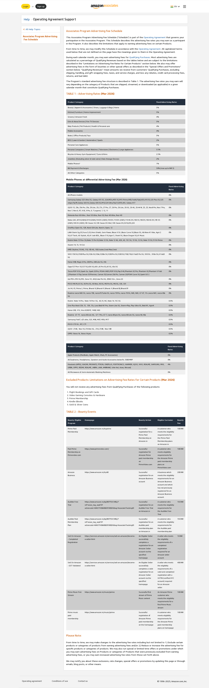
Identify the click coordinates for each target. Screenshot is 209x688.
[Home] (104, 6)
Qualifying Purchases (139, 57)
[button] (175, 6)
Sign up (41, 6)
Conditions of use (60, 681)
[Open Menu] (184, 6)
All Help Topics (33, 29)
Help (27, 19)
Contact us (83, 681)
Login (25, 6)
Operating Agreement (155, 37)
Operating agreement (32, 681)
